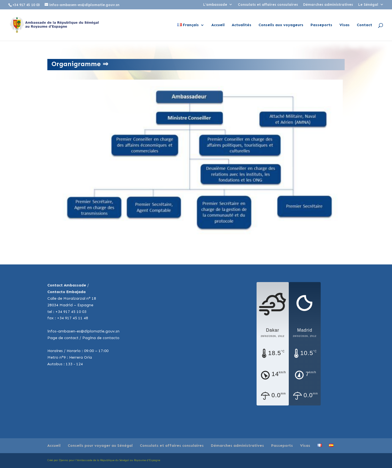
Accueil (218, 25)
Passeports (321, 25)
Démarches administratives (328, 5)
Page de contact (62, 338)
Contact (364, 25)
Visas (344, 25)
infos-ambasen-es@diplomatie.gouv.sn (83, 331)
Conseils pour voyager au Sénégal (100, 445)
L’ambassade (215, 5)
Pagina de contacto (100, 338)
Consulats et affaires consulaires (268, 5)
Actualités (241, 25)
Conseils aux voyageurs (280, 25)
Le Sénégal (368, 5)
